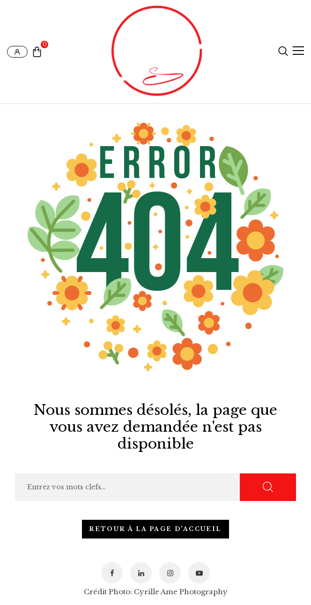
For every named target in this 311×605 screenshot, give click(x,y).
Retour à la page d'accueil (155, 528)
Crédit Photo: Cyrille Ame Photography (156, 591)
